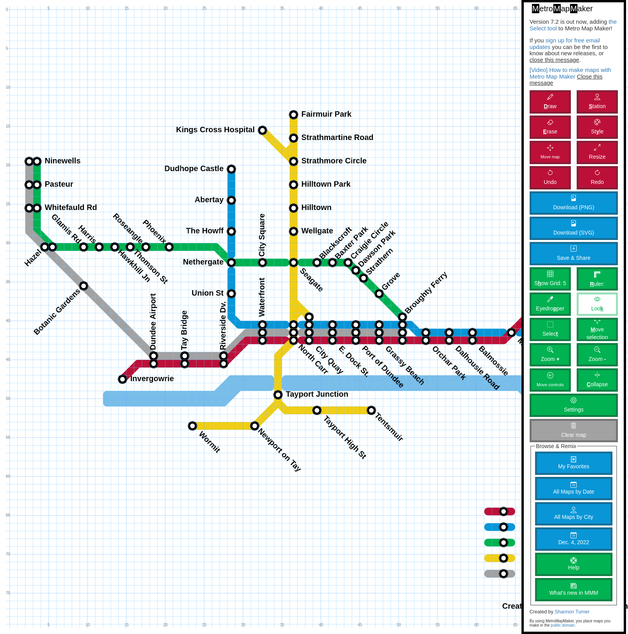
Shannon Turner (572, 612)
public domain (563, 625)
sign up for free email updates (565, 43)
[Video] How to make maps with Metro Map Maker (570, 73)
